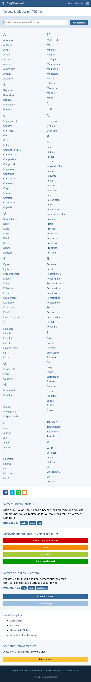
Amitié (7, 54)
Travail (50, 436)
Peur (49, 204)
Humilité (8, 395)
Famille (7, 333)
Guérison (8, 378)
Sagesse (51, 347)
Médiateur (52, 68)
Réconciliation (54, 278)
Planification (53, 209)
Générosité (9, 369)
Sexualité (52, 395)
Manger (51, 54)
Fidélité (7, 343)
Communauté (10, 154)
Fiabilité (7, 338)
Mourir (50, 97)
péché (23, 523)
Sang (49, 367)
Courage (7, 193)
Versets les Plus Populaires (24, 635)
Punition (51, 252)
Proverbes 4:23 (11, 587)
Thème (69, 3)
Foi (5, 352)
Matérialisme (54, 64)
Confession (9, 169)
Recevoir (51, 264)
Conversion (9, 183)
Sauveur (51, 381)
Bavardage (9, 95)
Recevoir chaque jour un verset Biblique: (30, 534)
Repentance (53, 302)
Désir (6, 223)
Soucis (50, 400)
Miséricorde (53, 88)
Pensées (51, 185)
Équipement (10, 297)
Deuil (6, 233)
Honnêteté (9, 390)
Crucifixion (9, 202)
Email (45, 547)
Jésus (6, 428)
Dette (6, 228)
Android (45, 554)
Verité (50, 447)
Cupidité (7, 207)
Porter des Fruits (56, 214)
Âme (5, 49)
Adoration (8, 40)
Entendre (8, 288)
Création (8, 197)
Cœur (6, 140)
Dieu (5, 243)
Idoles (6, 406)
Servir (50, 391)
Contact (47, 670)
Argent (7, 73)
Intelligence (9, 411)
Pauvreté (52, 175)
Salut (49, 362)
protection (42, 588)
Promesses (53, 233)
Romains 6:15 (10, 522)
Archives (14, 625)
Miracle (51, 83)
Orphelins (52, 130)
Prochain (51, 228)
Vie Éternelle (54, 471)
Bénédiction (9, 104)
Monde (51, 92)
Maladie (51, 49)
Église (6, 264)
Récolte (51, 269)
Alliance (7, 44)
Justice (7, 447)
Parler (50, 161)
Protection (52, 243)
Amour (7, 59)
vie (24, 588)
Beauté (7, 99)
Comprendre (10, 164)
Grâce (6, 373)
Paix (49, 147)
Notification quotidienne (45, 540)
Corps (6, 188)
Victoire (51, 462)
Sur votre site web (46, 561)
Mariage (51, 59)
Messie (51, 78)
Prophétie (52, 238)
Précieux (51, 219)
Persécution (53, 199)
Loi (5, 468)
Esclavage (8, 302)
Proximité (52, 247)
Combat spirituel (12, 149)
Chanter (7, 125)
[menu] (87, 4)
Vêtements (53, 452)
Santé (50, 371)
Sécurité (51, 386)
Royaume (52, 326)
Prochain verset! (46, 596)
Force (6, 357)
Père (49, 195)
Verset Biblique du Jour (18, 504)
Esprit (6, 312)
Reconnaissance (55, 283)
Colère (6, 145)
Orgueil (51, 125)
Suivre (50, 410)
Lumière (7, 478)
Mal (49, 44)
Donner (7, 247)
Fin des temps (10, 347)
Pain (49, 142)
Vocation (51, 481)
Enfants (7, 278)
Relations (52, 293)
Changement (10, 121)
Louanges (8, 473)
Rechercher (16, 620)
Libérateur (9, 458)
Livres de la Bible (19, 630)
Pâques (51, 151)
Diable (6, 238)
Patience (51, 171)
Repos (50, 307)
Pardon (51, 156)
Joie (5, 437)
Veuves (51, 457)
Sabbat (50, 338)
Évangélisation (11, 317)
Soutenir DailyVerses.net (19, 646)
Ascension (8, 78)
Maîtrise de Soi (55, 40)
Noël (49, 109)
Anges (6, 64)
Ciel (5, 135)
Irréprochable (10, 416)
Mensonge (52, 73)
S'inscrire (79, 3)
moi (12, 651)
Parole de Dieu (55, 166)
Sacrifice (51, 343)
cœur (31, 588)
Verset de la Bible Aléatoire (21, 573)
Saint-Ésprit (53, 352)
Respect (51, 312)
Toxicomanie (53, 431)
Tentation (52, 421)
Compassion (10, 159)
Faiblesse (8, 328)
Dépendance (10, 219)
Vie (48, 467)
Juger (6, 442)
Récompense (54, 273)
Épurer (7, 293)
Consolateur (9, 178)
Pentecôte (52, 190)
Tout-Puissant (54, 426)
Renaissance (53, 297)
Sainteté (51, 357)
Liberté (7, 463)
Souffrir (51, 405)
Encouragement (11, 273)
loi (40, 523)
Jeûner (7, 432)
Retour (50, 321)
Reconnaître (53, 288)
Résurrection (54, 317)
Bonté (6, 109)
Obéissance (53, 121)
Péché (50, 180)
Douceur (8, 252)
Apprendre (9, 68)
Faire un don (45, 659)
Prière (50, 223)
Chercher (8, 130)
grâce (32, 523)
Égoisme (7, 269)
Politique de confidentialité (65, 670)
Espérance (8, 307)
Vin (48, 476)
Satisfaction (53, 376)
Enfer (6, 283)
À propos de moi (20, 670)
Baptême (8, 90)
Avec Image (45, 603)
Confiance (8, 173)
